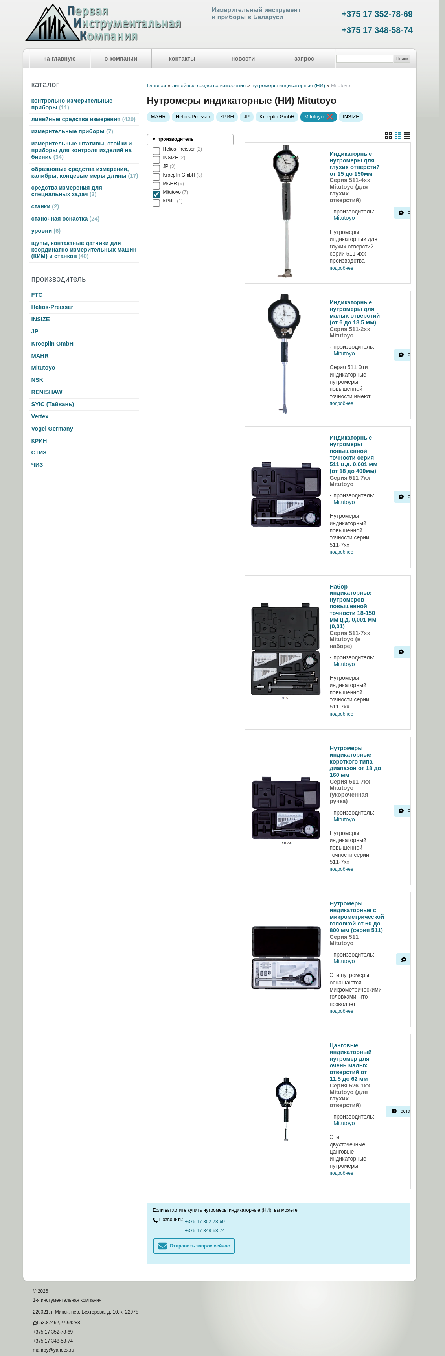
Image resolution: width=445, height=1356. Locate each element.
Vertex (40, 416)
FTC (37, 295)
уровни (46, 231)
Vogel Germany (52, 428)
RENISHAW (47, 392)
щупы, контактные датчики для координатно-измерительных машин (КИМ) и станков (84, 249)
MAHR (40, 356)
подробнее (341, 268)
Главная (156, 85)
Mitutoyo (43, 367)
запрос (304, 58)
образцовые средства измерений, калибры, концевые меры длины (84, 172)
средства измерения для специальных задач (66, 190)
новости (243, 58)
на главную (59, 58)
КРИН (39, 441)
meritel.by (43, 1330)
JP (35, 331)
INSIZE (40, 319)
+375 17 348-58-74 (377, 30)
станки (45, 206)
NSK (37, 380)
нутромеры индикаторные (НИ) (288, 85)
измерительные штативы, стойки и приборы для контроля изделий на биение (81, 150)
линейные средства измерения (83, 119)
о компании (120, 58)
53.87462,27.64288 (59, 1293)
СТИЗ (39, 452)
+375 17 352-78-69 (377, 14)
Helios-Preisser (52, 307)
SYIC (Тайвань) (52, 404)
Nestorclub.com (120, 1343)
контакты (182, 58)
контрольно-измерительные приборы (72, 104)
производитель (176, 139)
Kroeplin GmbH (52, 343)
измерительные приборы (72, 131)
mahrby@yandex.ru (53, 1321)
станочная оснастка (65, 218)
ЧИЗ (37, 465)
